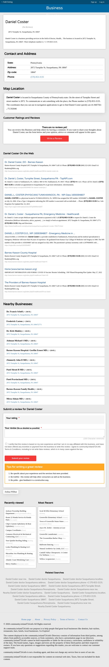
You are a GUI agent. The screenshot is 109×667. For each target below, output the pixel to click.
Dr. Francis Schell (19, 311)
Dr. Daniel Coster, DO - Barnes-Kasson (24, 162)
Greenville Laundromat (51, 535)
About (37, 620)
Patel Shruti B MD (19, 370)
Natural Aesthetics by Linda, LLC (53, 549)
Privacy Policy (50, 620)
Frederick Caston (19, 321)
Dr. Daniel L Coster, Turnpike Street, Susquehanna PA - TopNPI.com (39, 178)
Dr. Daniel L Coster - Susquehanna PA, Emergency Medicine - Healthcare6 (42, 214)
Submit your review (20, 459)
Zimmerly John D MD (21, 360)
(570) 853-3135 (37, 77)
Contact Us (83, 620)
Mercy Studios (17, 565)
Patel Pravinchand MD (21, 379)
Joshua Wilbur (11, 492)
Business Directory (54, 9)
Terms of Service (67, 620)
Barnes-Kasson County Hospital (20, 252)
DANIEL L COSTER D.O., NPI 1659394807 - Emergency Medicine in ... (40, 233)
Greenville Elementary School (53, 518)
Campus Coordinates (16, 531)
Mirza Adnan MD (19, 399)
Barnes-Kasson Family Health (24, 389)
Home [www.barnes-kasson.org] (21, 269)
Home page (26, 620)
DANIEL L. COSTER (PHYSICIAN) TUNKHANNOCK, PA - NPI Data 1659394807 (45, 195)
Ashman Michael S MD (21, 340)
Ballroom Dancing (49, 545)
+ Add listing (6, 2)
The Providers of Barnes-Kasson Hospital (25, 282)
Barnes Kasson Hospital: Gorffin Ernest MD (31, 350)
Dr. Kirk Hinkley (18, 331)
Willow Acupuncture (49, 560)
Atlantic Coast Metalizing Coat (20, 561)
